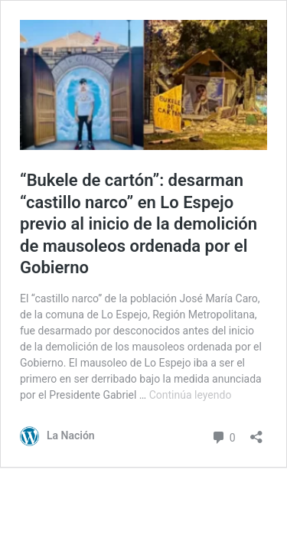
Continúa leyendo (190, 395)
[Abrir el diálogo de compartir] (256, 432)
